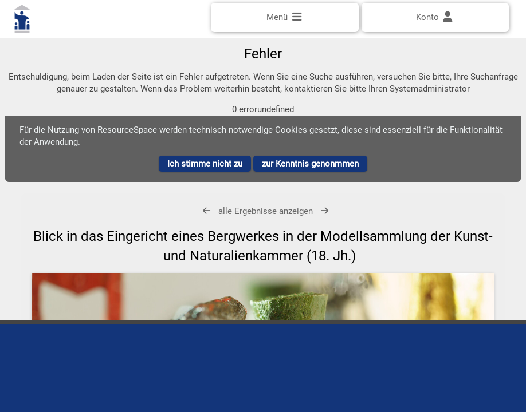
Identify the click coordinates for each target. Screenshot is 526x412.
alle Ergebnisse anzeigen (265, 223)
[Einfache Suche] (263, 50)
